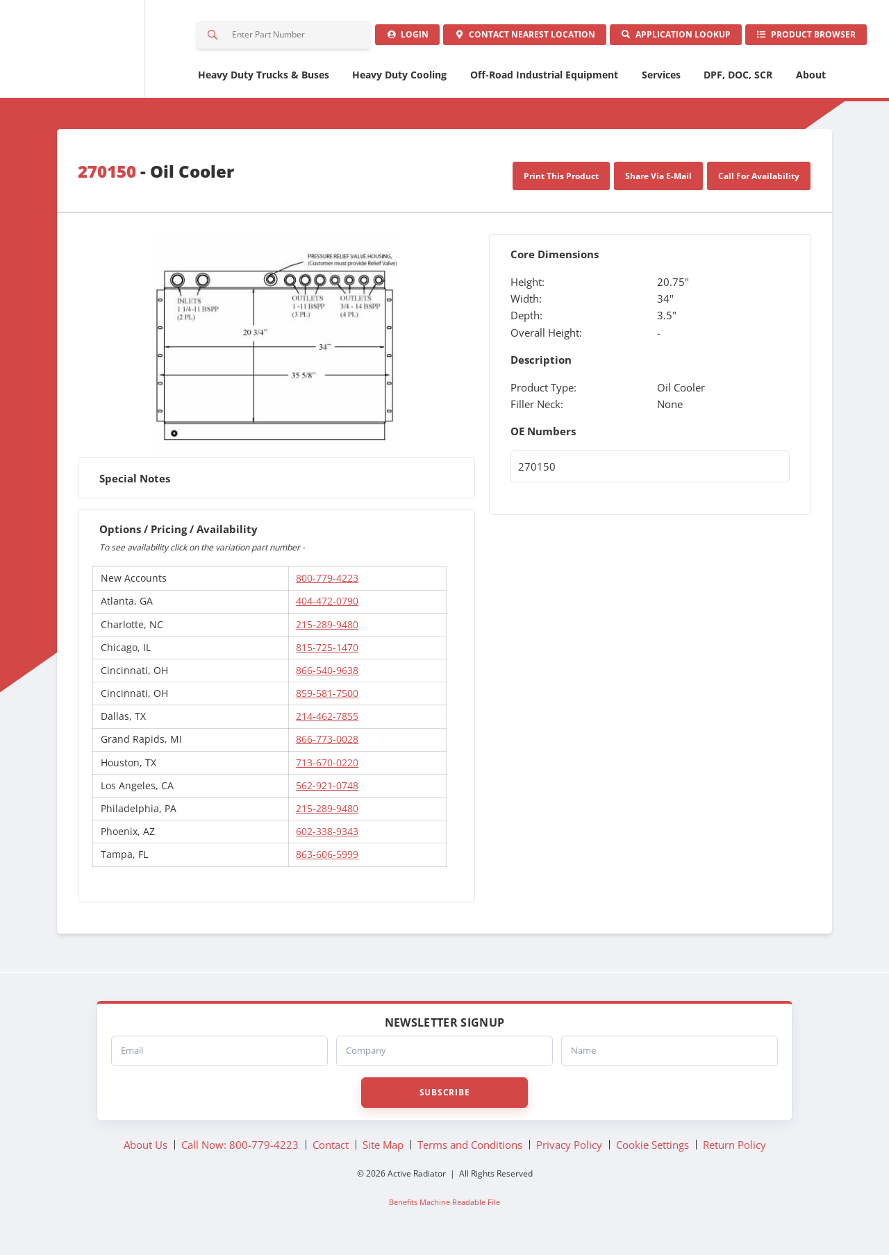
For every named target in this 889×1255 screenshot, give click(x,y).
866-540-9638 (327, 675)
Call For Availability (758, 181)
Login (392, 38)
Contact (513, 37)
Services (661, 80)
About (811, 80)
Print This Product (561, 181)
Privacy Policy (569, 1150)
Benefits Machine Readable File (444, 1207)
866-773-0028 (327, 745)
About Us (145, 1150)
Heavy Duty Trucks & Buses (263, 80)
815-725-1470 (327, 652)
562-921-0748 (327, 791)
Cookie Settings (652, 1150)
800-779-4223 (327, 584)
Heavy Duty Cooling (399, 80)
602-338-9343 (327, 836)
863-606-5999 (327, 860)
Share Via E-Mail (658, 181)
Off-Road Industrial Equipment (544, 80)
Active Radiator (96, 52)
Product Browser (803, 38)
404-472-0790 (327, 607)
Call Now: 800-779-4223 (240, 1150)
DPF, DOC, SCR (738, 80)
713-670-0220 (327, 768)
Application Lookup (669, 38)
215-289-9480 (327, 630)
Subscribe (444, 1098)
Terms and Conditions (469, 1150)
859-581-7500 (327, 698)
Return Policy (734, 1150)
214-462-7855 (327, 722)
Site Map (383, 1150)
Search (214, 37)
